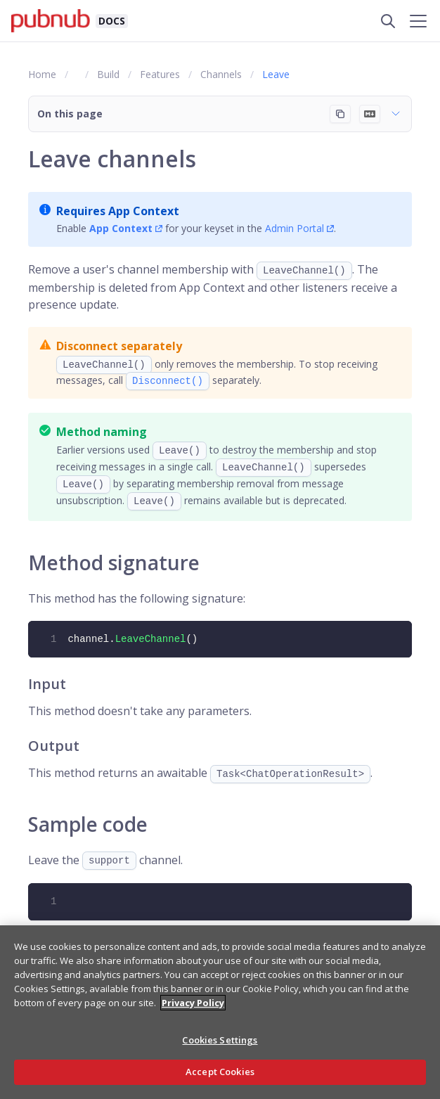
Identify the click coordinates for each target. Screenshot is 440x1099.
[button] (220, 114)
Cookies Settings (219, 1040)
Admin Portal (294, 228)
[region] (220, 1012)
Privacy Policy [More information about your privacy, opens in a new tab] (193, 1002)
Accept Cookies (220, 1071)
